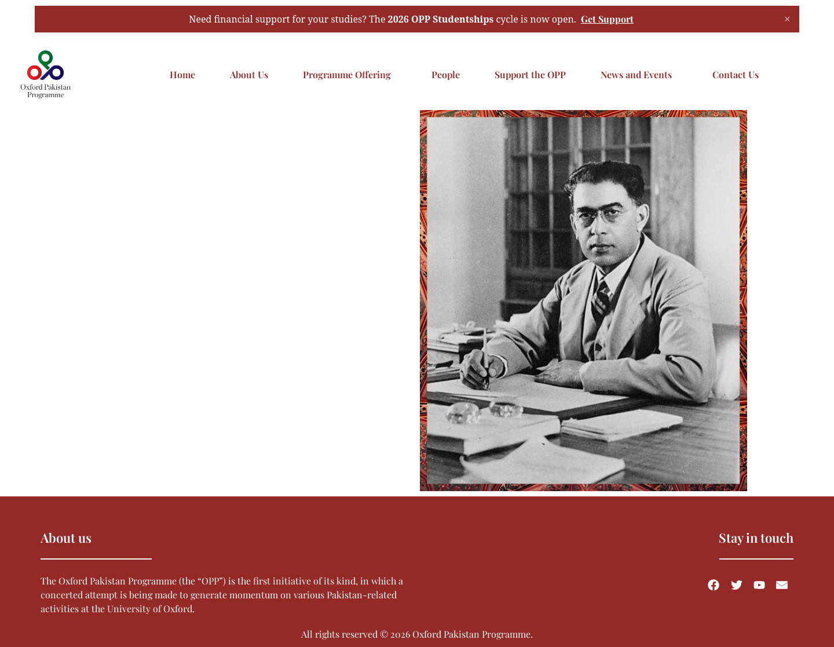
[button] (349, 74)
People (445, 74)
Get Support (607, 18)
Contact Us (735, 74)
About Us (249, 74)
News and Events (636, 74)
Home (182, 74)
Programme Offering (347, 74)
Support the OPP (530, 74)
